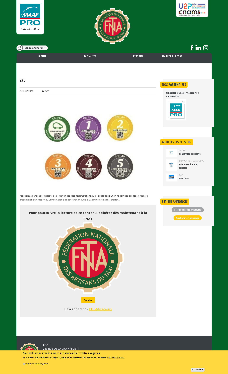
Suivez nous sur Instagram (205, 47)
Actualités (90, 56)
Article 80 (183, 178)
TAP (181, 175)
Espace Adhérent (35, 47)
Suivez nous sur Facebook (192, 47)
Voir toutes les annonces (187, 209)
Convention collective (190, 153)
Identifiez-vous (100, 309)
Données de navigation (36, 364)
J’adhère (88, 299)
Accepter (197, 370)
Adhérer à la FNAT (172, 56)
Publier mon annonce (187, 217)
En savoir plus (115, 358)
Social (182, 150)
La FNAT (42, 56)
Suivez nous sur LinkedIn (198, 47)
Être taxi (138, 56)
